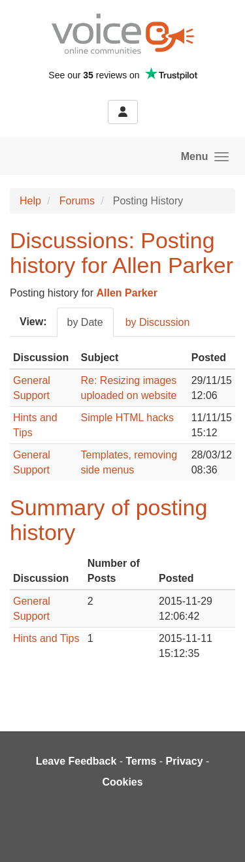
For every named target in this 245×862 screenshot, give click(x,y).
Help (30, 200)
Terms (141, 761)
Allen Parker (127, 292)
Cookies (122, 782)
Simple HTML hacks (127, 417)
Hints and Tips (46, 638)
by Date (85, 322)
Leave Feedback (76, 761)
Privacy (184, 761)
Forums (77, 200)
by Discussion (157, 322)
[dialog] (220, 836)
